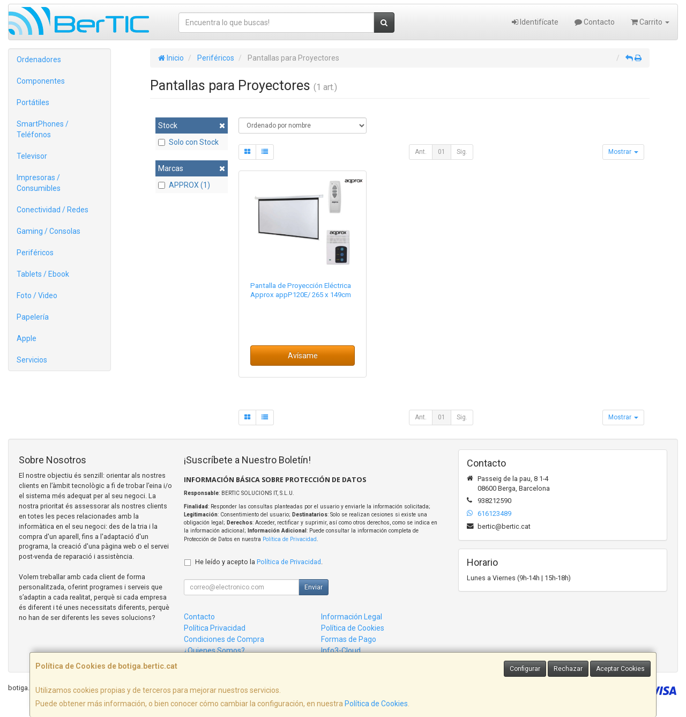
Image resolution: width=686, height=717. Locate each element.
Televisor (32, 156)
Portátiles (33, 102)
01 (441, 152)
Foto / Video (37, 295)
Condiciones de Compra (224, 639)
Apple (26, 338)
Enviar (313, 587)
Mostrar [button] (623, 152)
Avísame (303, 355)
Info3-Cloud (341, 650)
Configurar (525, 668)
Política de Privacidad (290, 539)
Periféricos (35, 252)
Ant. (421, 152)
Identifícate (535, 22)
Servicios (32, 360)
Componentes (41, 81)
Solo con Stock (188, 142)
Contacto (595, 22)
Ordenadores (39, 59)
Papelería (33, 317)
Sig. (462, 152)
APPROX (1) (184, 185)
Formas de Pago (348, 639)
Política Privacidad (214, 628)
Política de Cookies (376, 703)
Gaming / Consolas (48, 231)
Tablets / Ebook (43, 274)
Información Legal (351, 616)
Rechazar (568, 668)
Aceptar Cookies (620, 668)
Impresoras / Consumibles (39, 183)
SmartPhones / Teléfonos (43, 129)
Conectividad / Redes (52, 209)
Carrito (650, 22)
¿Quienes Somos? (214, 650)
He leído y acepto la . (259, 562)
